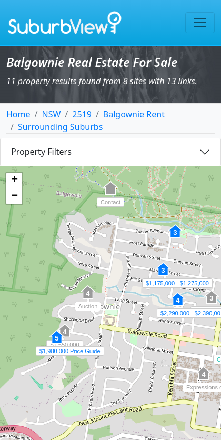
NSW (51, 114)
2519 (82, 114)
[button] (163, 275)
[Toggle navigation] (200, 22)
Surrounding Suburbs (60, 127)
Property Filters (41, 151)
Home (18, 114)
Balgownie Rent (134, 114)
